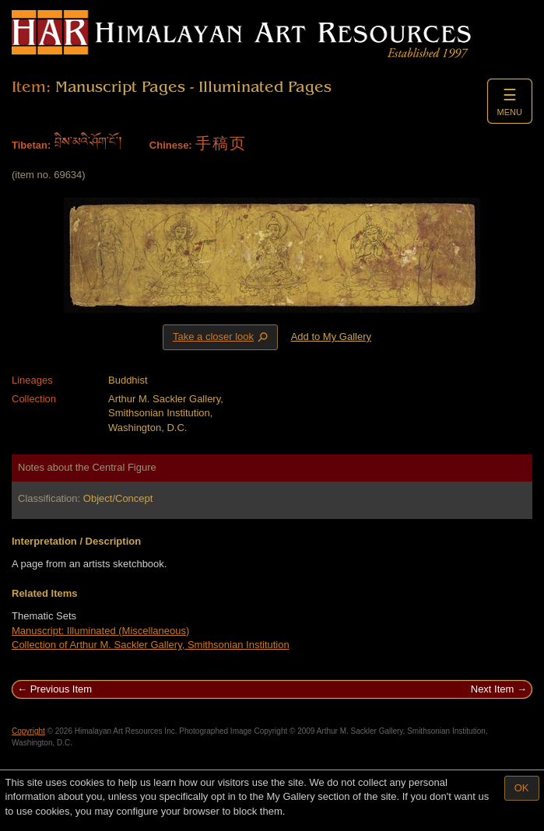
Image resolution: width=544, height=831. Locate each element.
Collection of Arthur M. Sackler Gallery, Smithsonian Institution (151, 644)
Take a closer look (222, 337)
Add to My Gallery (331, 336)
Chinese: (170, 145)
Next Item (492, 689)
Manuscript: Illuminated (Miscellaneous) (100, 630)
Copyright (28, 731)
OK (521, 788)
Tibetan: (31, 145)
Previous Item (61, 689)
